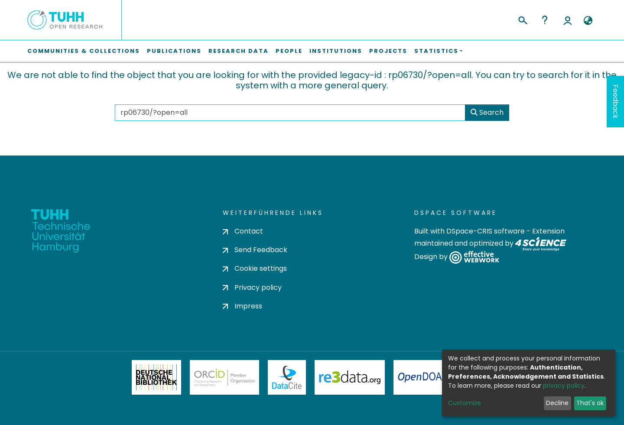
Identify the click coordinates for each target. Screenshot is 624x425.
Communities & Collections (83, 51)
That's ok (590, 403)
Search (487, 112)
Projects (388, 51)
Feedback (616, 101)
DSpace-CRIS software (485, 231)
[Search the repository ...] (290, 112)
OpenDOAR (423, 377)
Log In (568, 20)
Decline (557, 403)
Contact (243, 231)
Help (545, 20)
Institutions (335, 51)
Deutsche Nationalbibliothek (156, 377)
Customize (464, 403)
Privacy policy (252, 287)
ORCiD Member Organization (224, 377)
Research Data (238, 51)
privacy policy (564, 385)
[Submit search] (522, 19)
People (289, 51)
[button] (587, 21)
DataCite (287, 377)
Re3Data (349, 377)
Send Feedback (255, 250)
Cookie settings (255, 268)
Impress (242, 306)
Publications (174, 51)
